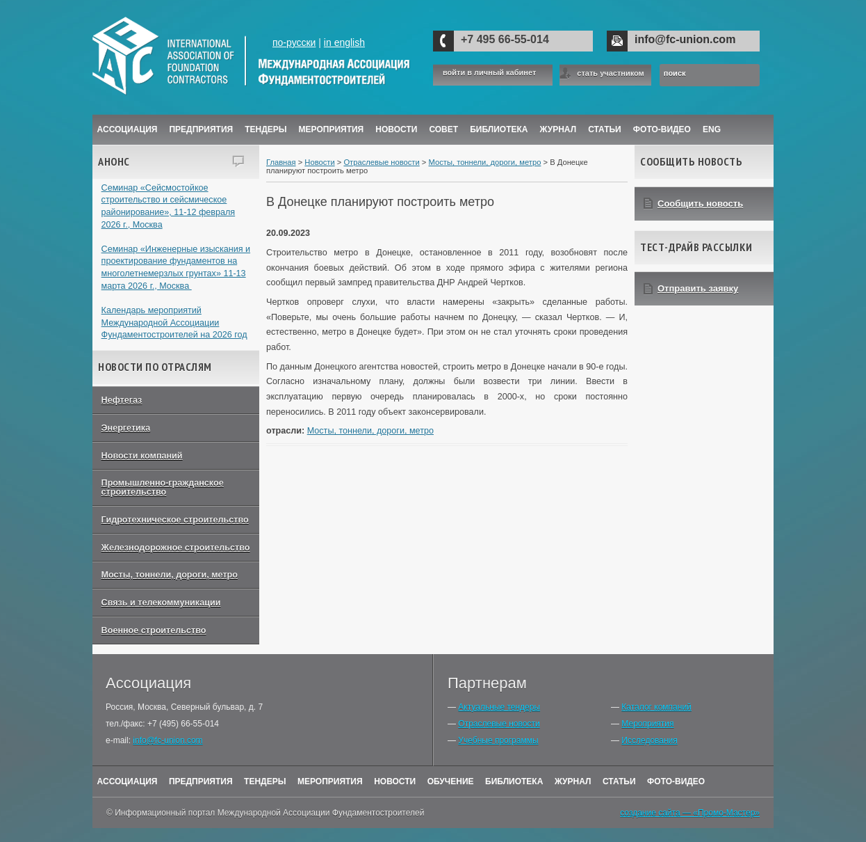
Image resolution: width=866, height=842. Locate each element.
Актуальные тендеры (499, 707)
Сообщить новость (700, 203)
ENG (712, 129)
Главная (281, 162)
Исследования (649, 740)
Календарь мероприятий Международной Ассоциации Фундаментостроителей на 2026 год (174, 322)
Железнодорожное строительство (175, 548)
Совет (443, 129)
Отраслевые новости (381, 162)
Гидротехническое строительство (175, 520)
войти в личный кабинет (489, 73)
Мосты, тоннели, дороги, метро (169, 575)
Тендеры (265, 129)
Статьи (604, 129)
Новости (396, 129)
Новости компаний (142, 456)
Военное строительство (153, 630)
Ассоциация (127, 129)
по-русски (294, 42)
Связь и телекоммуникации (161, 602)
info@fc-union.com (685, 39)
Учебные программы (498, 740)
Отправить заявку (697, 288)
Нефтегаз (121, 400)
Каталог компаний (656, 707)
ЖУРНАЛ (558, 129)
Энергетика (126, 428)
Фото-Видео (662, 129)
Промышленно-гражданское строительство (162, 487)
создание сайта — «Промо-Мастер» (690, 813)
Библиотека (499, 129)
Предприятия (201, 129)
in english (344, 42)
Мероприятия (331, 129)
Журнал (573, 781)
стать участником (610, 73)
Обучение (450, 781)
